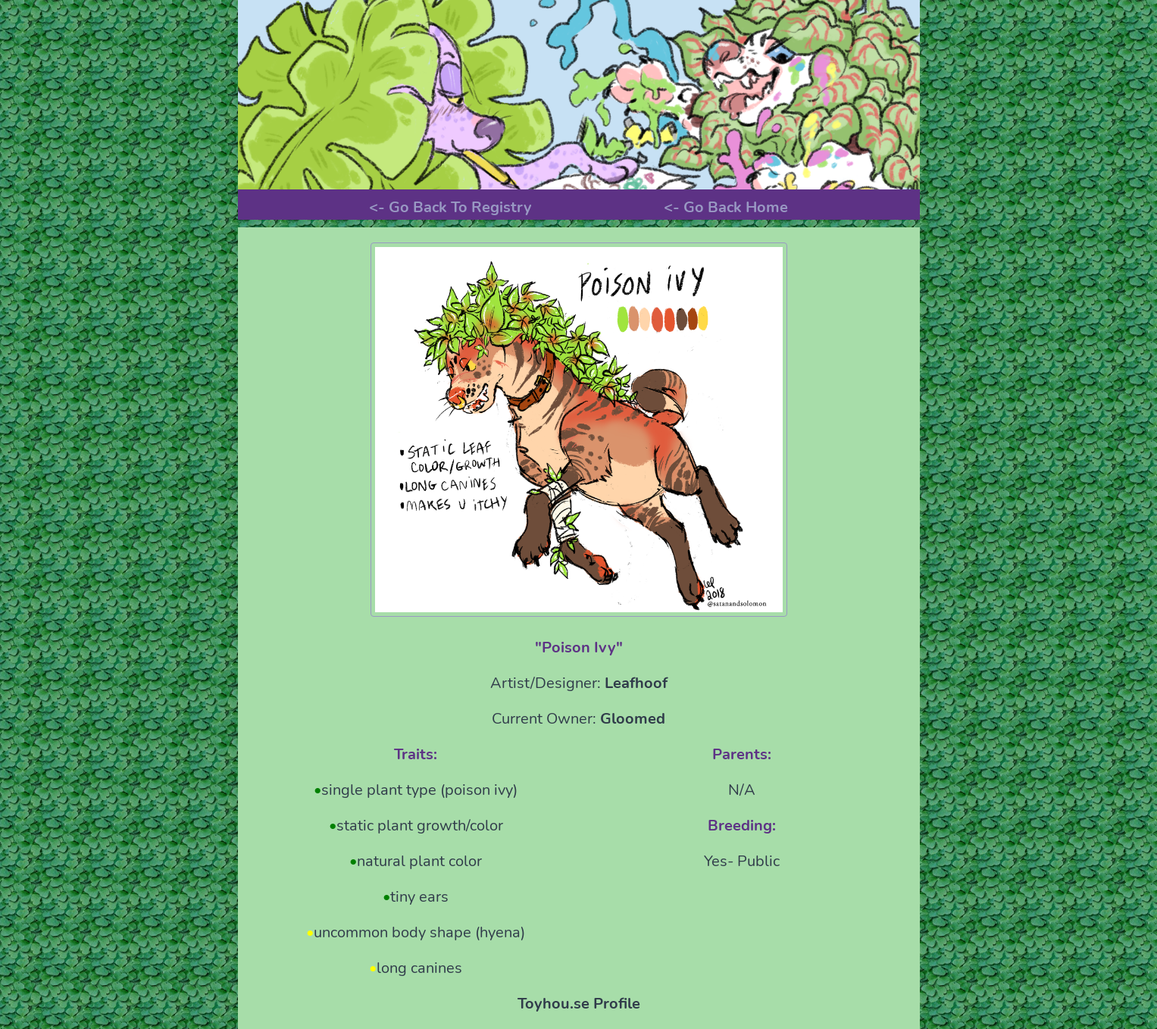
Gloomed (632, 718)
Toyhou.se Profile (579, 1003)
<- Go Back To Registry (450, 207)
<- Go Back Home (726, 207)
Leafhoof (636, 683)
